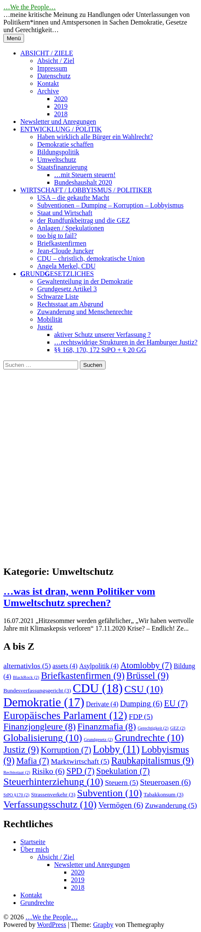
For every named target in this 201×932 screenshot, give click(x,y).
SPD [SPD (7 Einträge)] (80, 771)
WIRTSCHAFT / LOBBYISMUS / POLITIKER (86, 190)
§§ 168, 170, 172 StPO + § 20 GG (100, 349)
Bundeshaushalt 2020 (83, 182)
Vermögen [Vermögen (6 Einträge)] (121, 805)
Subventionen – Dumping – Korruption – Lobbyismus (110, 205)
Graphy (103, 924)
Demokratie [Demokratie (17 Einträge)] (43, 702)
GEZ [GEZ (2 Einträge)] (177, 728)
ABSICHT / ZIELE (46, 53)
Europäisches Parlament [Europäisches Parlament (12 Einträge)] (65, 715)
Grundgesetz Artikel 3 (67, 288)
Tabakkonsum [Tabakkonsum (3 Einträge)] (163, 794)
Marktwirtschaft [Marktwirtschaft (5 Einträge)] (80, 761)
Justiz (44, 327)
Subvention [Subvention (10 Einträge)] (109, 792)
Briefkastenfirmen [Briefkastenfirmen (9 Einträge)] (83, 675)
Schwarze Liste (58, 296)
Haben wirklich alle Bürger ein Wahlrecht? (95, 136)
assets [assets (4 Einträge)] (64, 666)
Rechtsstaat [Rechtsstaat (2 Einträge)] (16, 772)
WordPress (51, 924)
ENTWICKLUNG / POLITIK (61, 129)
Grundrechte (37, 902)
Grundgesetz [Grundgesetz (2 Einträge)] (98, 739)
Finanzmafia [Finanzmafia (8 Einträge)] (106, 727)
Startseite (33, 841)
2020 (61, 98)
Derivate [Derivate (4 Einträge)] (102, 704)
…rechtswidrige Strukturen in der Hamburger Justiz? (126, 342)
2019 (61, 106)
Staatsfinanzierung (62, 167)
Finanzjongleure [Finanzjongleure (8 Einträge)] (39, 727)
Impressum (52, 68)
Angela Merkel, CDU (66, 266)
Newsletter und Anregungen (58, 121)
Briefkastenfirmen (61, 243)
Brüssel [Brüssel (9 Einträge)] (147, 675)
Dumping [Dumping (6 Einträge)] (141, 703)
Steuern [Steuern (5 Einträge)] (121, 782)
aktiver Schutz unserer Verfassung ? (102, 334)
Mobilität (49, 319)
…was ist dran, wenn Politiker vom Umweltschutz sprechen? (79, 597)
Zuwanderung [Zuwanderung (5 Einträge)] (171, 805)
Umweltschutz (56, 159)
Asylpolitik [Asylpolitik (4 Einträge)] (99, 666)
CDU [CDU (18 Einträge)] (97, 688)
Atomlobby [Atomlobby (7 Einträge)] (146, 665)
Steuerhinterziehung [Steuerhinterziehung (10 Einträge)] (53, 781)
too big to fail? (57, 235)
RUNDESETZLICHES (57, 273)
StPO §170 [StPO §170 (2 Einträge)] (16, 795)
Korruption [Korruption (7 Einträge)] (66, 749)
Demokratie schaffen (65, 144)
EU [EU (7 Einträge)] (175, 703)
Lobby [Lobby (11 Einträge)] (116, 749)
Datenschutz (54, 75)
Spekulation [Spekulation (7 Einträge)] (123, 771)
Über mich (34, 849)
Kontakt (48, 83)
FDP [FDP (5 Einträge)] (141, 716)
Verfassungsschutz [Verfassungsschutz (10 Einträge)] (50, 804)
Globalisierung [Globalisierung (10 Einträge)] (42, 737)
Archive (48, 91)
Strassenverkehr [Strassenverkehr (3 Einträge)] (53, 794)
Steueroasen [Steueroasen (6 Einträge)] (165, 782)
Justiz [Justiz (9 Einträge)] (21, 749)
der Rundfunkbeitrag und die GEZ (83, 220)
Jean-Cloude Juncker (65, 250)
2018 (61, 114)
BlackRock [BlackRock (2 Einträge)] (26, 677)
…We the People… (29, 7)
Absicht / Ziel (55, 60)
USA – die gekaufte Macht (73, 197)
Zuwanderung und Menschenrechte (85, 311)
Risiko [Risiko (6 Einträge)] (48, 771)
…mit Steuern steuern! (85, 174)
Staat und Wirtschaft (64, 212)
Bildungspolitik (58, 152)
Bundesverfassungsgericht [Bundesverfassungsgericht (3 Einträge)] (37, 690)
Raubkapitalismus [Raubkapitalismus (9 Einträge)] (152, 760)
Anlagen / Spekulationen (70, 228)
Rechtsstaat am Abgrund (70, 304)
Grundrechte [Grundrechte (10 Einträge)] (149, 737)
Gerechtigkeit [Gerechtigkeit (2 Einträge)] (153, 728)
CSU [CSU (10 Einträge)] (143, 688)
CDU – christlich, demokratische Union (91, 258)
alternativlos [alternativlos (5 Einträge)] (27, 665)
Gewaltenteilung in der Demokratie (85, 281)
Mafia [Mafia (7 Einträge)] (32, 760)
